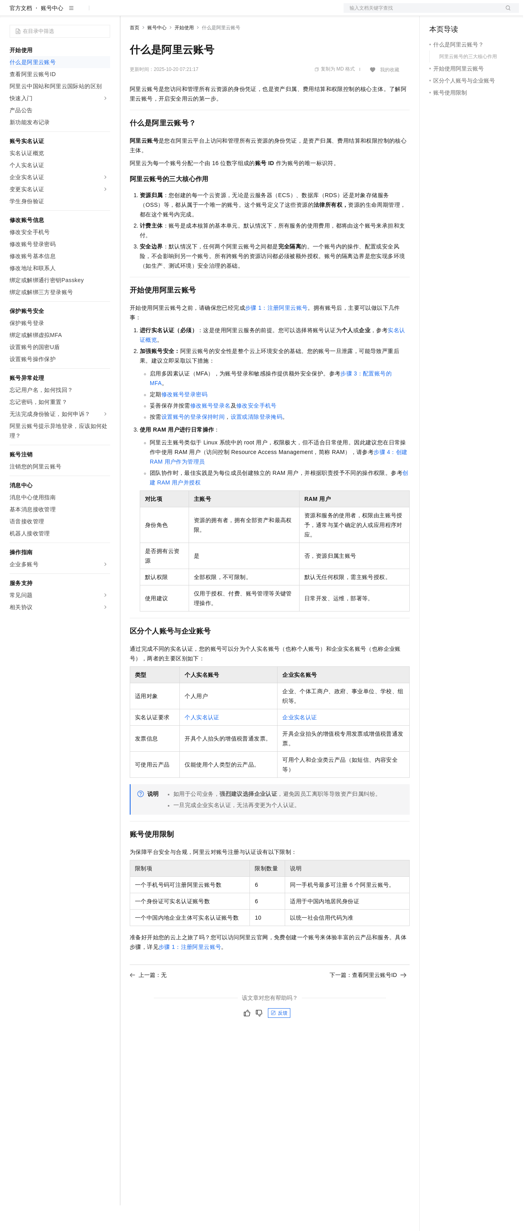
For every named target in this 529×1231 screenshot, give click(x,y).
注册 (476, 13)
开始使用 (184, 53)
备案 (438, 13)
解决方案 (129, 13)
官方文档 (21, 33)
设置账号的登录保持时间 (193, 442)
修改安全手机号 (256, 431)
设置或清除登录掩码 (257, 442)
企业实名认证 (299, 743)
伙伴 (217, 13)
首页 (134, 53)
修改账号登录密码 (184, 420)
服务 (236, 13)
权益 (153, 13)
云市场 (195, 13)
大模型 (82, 13)
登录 (506, 13)
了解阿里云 (264, 13)
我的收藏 (389, 95)
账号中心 (52, 33)
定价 (173, 13)
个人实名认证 (202, 743)
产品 (104, 13)
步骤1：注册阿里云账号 (276, 333)
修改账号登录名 (210, 431)
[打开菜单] (13, 13)
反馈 (279, 1038)
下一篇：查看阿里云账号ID (368, 1000)
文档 (421, 13)
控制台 (457, 13)
